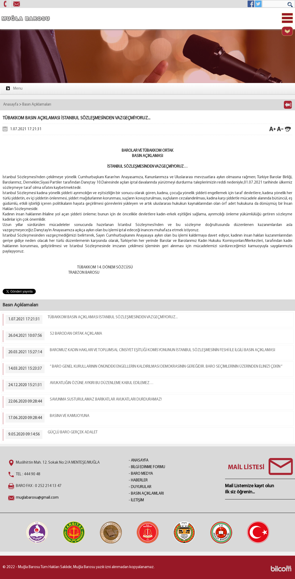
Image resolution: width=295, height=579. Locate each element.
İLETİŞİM (137, 500)
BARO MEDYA (142, 474)
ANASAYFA (139, 461)
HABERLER (139, 480)
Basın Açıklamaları (36, 105)
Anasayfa (10, 105)
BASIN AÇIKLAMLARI (147, 494)
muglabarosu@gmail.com (37, 498)
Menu (14, 88)
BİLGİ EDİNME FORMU (148, 467)
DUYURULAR (141, 487)
